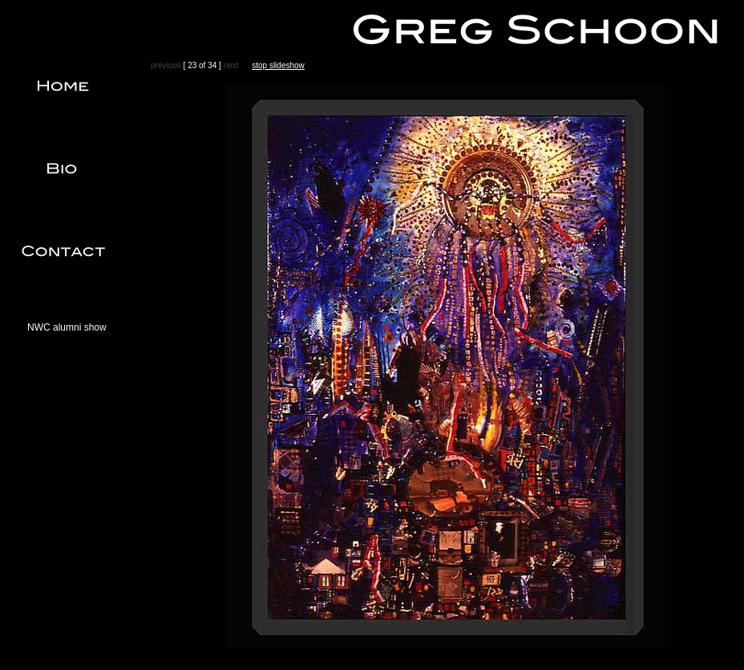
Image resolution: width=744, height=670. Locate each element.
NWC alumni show (67, 327)
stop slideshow (278, 65)
